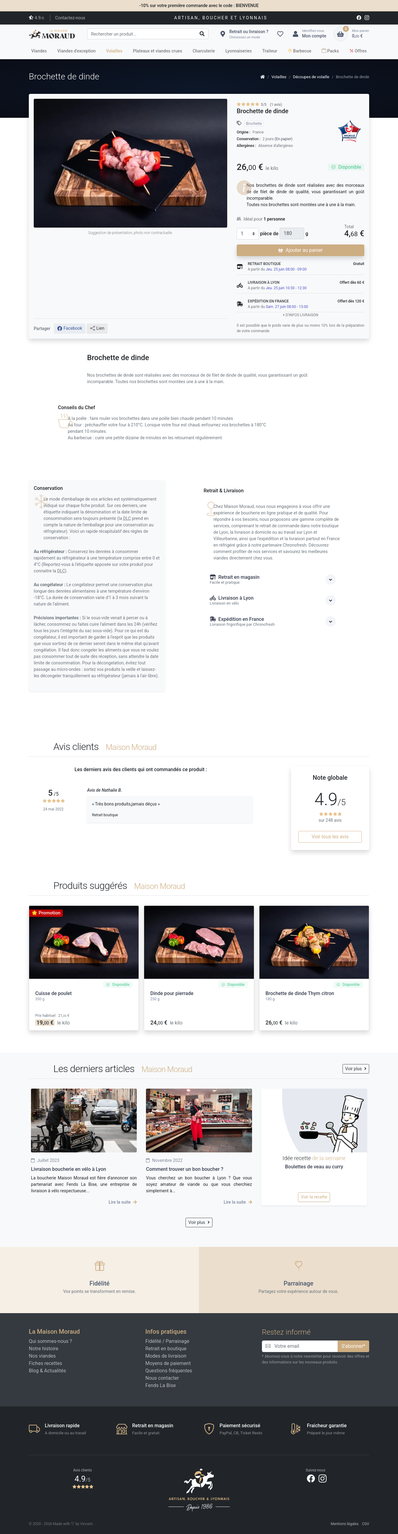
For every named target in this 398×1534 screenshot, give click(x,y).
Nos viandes (42, 1356)
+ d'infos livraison (300, 315)
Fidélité (153, 1341)
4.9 (36, 17)
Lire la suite (123, 1202)
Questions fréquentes (168, 1371)
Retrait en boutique (165, 1348)
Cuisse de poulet (53, 993)
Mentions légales (344, 1524)
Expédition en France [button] (273, 621)
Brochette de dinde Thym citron (300, 993)
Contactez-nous (70, 17)
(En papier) (284, 139)
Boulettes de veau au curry (314, 1167)
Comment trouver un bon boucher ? (184, 1169)
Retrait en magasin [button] (273, 579)
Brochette (254, 123)
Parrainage (177, 1341)
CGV (365, 1524)
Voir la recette (314, 1196)
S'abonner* (353, 1346)
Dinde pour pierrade (171, 993)
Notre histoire (43, 1348)
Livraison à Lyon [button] (273, 600)
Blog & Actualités (47, 1371)
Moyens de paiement (168, 1363)
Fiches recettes (45, 1363)
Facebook (69, 328)
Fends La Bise (160, 1385)
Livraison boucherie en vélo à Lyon (68, 1169)
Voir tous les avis (330, 837)
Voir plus (355, 1068)
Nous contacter (162, 1378)
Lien (97, 328)
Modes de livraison (165, 1356)
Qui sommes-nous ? (50, 1341)
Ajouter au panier (300, 250)
